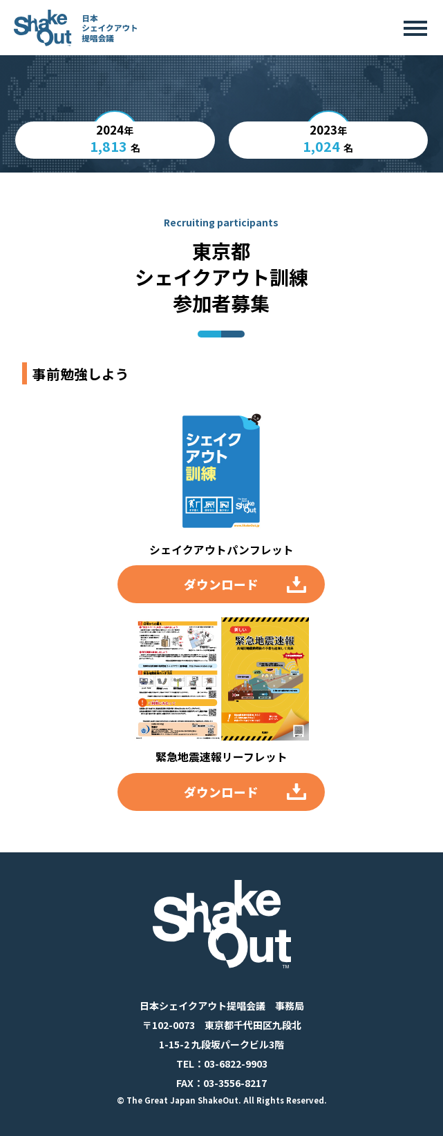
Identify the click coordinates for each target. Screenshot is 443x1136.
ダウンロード (221, 584)
